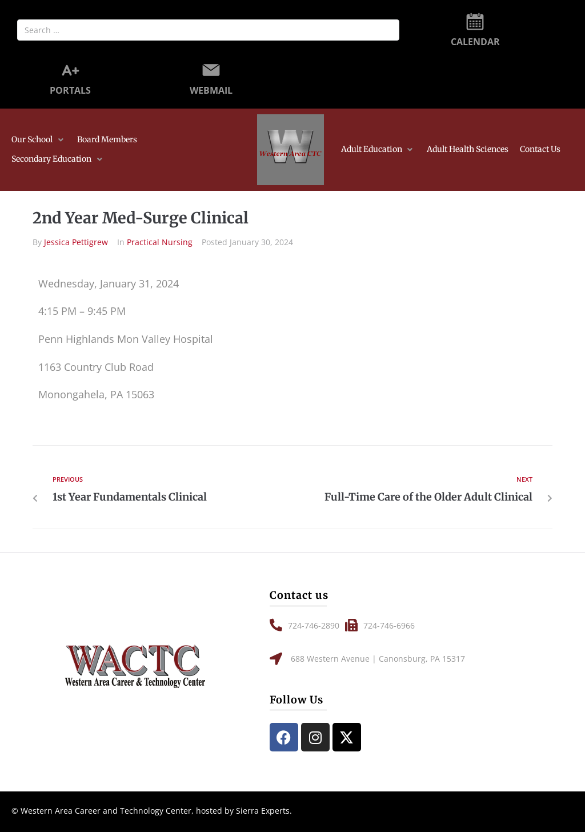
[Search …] (208, 30)
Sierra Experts (263, 810)
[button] (38, 140)
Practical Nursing (160, 242)
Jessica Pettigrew (76, 242)
